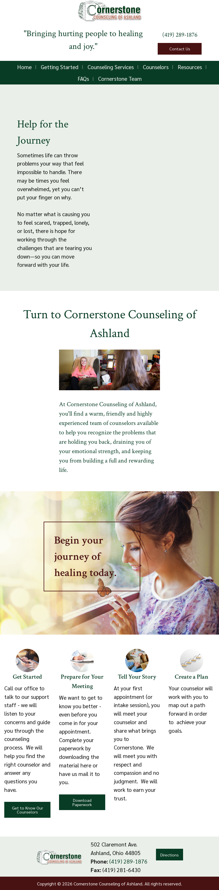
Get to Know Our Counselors (27, 809)
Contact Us (179, 48)
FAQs (83, 78)
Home (24, 66)
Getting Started (59, 66)
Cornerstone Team (120, 78)
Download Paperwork (82, 802)
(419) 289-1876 (179, 35)
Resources (190, 66)
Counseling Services (111, 66)
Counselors (156, 66)
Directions (169, 854)
